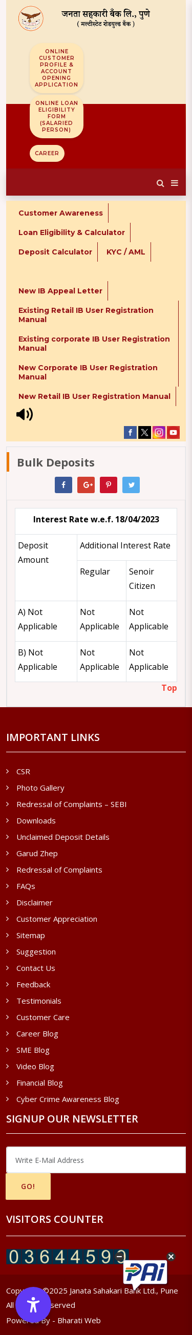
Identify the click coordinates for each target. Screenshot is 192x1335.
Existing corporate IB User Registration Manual (94, 343)
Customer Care (43, 1017)
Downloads (36, 820)
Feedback (33, 984)
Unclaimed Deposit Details (63, 837)
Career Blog (37, 1033)
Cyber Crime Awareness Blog (67, 1099)
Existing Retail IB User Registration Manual (86, 315)
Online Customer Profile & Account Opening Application (56, 68)
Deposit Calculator (55, 252)
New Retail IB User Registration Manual (94, 396)
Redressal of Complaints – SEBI (71, 804)
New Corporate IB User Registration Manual (88, 372)
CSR (23, 771)
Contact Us (35, 968)
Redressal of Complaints (59, 869)
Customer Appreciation (56, 919)
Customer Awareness (60, 213)
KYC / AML (125, 252)
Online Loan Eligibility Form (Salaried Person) (56, 116)
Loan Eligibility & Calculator (71, 232)
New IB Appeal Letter (60, 290)
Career (47, 153)
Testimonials (38, 1000)
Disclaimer (34, 902)
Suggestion (36, 951)
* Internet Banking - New (66, 271)
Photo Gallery (40, 787)
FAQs (25, 886)
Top (169, 687)
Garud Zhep (37, 853)
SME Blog (33, 1050)
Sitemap (30, 935)
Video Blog (35, 1066)
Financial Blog (39, 1082)
